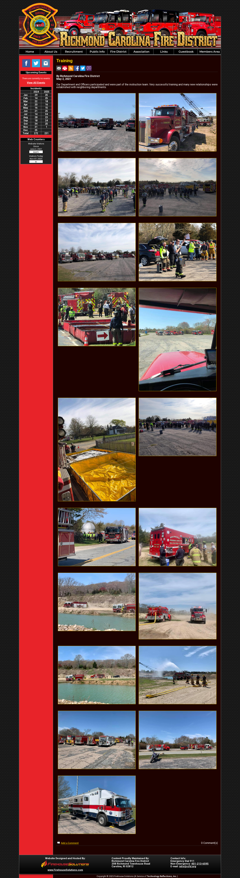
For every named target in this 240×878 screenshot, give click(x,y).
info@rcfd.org (187, 866)
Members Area (209, 51)
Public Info (97, 51)
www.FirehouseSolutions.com (65, 869)
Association (141, 51)
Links (164, 51)
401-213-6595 (200, 863)
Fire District (118, 51)
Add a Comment (70, 843)
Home (29, 51)
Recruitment (73, 51)
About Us (50, 51)
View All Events (36, 82)
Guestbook (186, 51)
